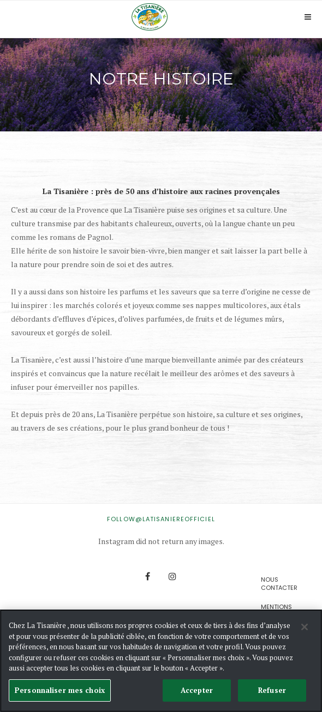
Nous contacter (279, 583)
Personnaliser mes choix (60, 691)
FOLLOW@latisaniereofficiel (161, 519)
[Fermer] (305, 628)
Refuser (272, 691)
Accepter (197, 691)
